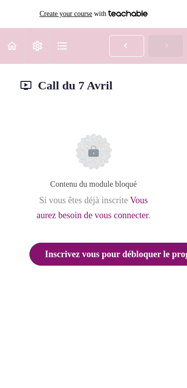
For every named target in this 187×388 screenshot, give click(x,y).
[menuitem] (37, 45)
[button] (12, 45)
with (93, 14)
